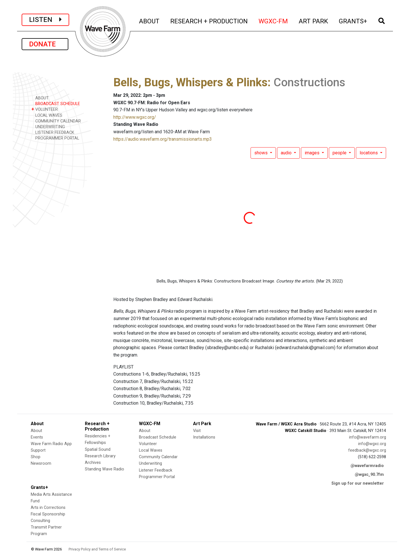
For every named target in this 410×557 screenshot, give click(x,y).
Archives (93, 462)
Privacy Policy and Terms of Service (97, 549)
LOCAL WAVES (46, 115)
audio (287, 152)
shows (261, 152)
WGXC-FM (273, 20)
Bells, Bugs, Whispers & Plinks (190, 82)
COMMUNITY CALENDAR (56, 121)
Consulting (40, 520)
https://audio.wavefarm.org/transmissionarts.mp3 (162, 139)
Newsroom (41, 463)
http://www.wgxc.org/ (134, 117)
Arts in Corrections (48, 507)
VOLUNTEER (44, 109)
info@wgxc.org (372, 443)
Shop (35, 456)
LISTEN (45, 20)
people (340, 152)
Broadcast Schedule (157, 437)
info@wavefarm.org (367, 437)
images (313, 152)
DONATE (45, 44)
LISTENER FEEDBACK (52, 132)
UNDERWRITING (48, 126)
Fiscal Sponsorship (48, 514)
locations (369, 152)
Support (38, 450)
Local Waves (150, 450)
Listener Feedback (155, 470)
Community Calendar (158, 456)
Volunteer (148, 443)
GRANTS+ (353, 20)
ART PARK (313, 20)
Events (37, 437)
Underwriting (150, 463)
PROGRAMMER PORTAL (55, 138)
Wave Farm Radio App (51, 443)
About (36, 430)
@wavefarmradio (367, 465)
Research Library (100, 456)
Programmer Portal (157, 476)
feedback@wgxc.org (367, 450)
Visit (197, 430)
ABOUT (149, 20)
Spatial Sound (97, 449)
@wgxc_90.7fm (369, 474)
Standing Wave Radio (104, 469)
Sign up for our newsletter (357, 483)
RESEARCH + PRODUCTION (209, 20)
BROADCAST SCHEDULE (55, 103)
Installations (204, 437)
